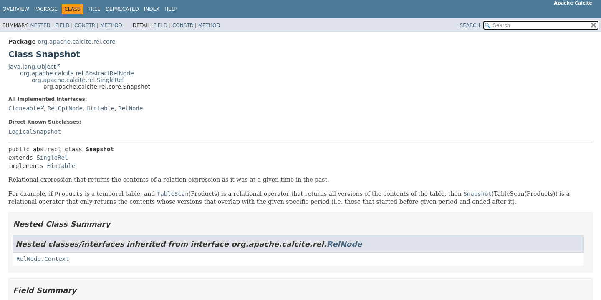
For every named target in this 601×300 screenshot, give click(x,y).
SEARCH (470, 25)
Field (62, 25)
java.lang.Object (32, 66)
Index (152, 9)
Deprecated (122, 9)
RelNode (130, 108)
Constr (84, 25)
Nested (40, 25)
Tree (94, 9)
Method (111, 25)
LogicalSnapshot (34, 131)
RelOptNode (65, 108)
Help (170, 9)
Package (45, 9)
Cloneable (24, 108)
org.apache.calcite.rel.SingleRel (78, 80)
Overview (16, 9)
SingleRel (52, 157)
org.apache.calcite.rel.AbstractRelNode (77, 73)
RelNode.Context (42, 258)
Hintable (100, 108)
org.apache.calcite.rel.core (76, 41)
